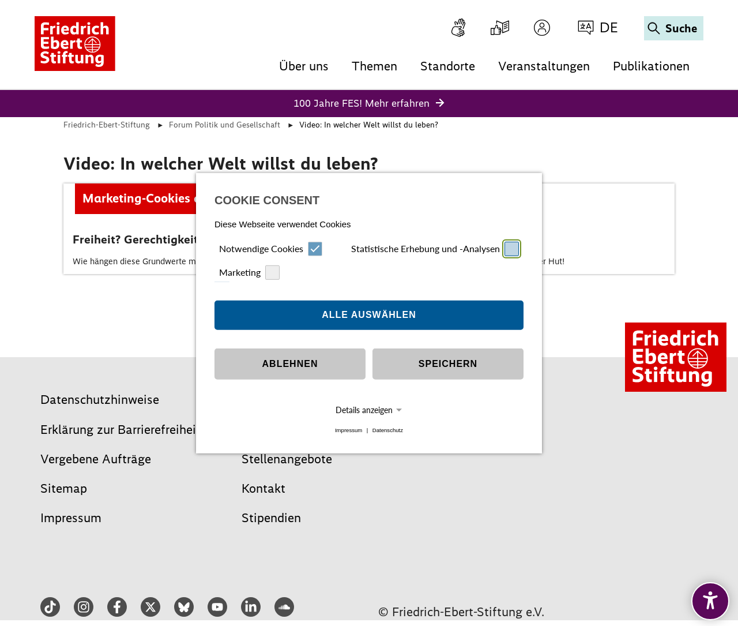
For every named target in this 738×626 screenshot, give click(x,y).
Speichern (448, 364)
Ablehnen (290, 364)
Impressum (348, 430)
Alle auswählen (369, 315)
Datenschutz (387, 430)
